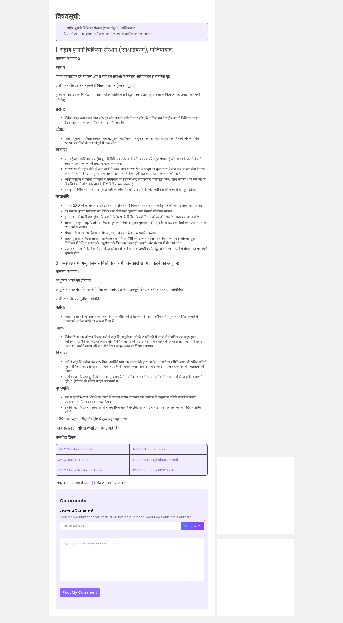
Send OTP (192, 525)
